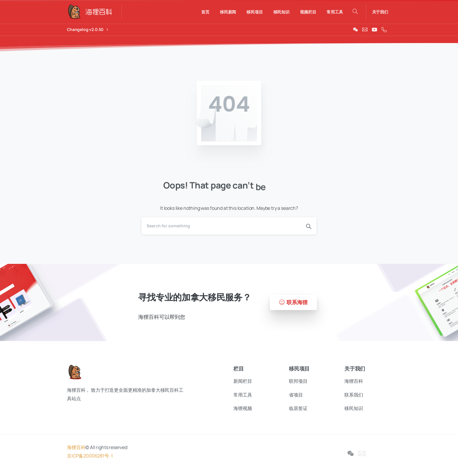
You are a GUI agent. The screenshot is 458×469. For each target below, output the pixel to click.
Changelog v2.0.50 (87, 29)
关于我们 (380, 12)
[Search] (221, 226)
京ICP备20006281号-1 (89, 459)
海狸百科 (76, 451)
